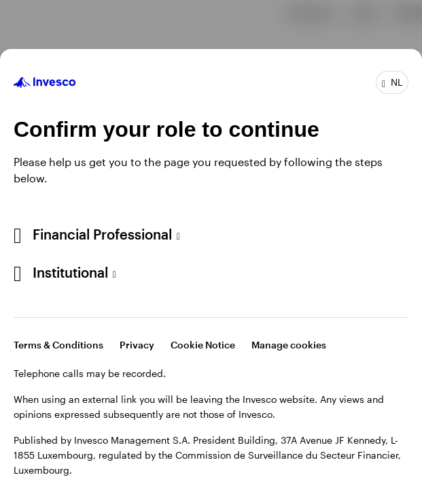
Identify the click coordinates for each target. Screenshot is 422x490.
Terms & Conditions (58, 344)
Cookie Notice (203, 344)
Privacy (137, 344)
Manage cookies (288, 345)
